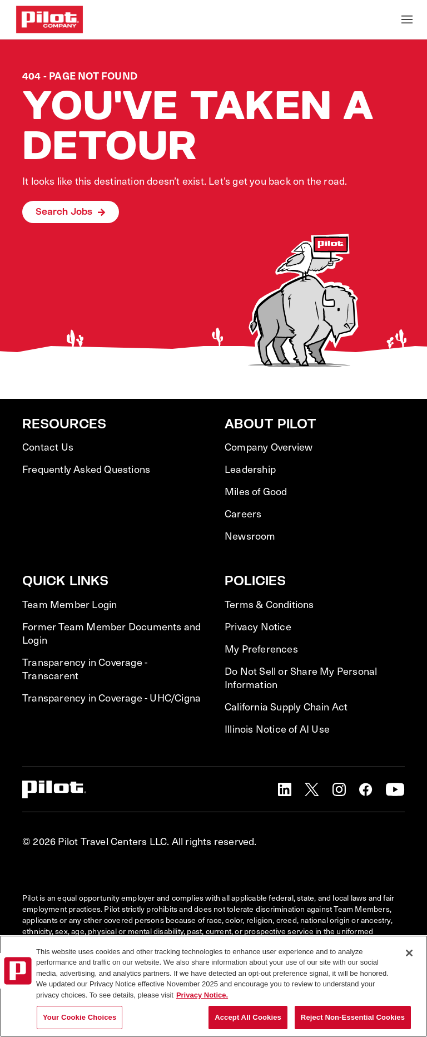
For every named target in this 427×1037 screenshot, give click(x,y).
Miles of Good (256, 491)
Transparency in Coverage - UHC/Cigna (111, 697)
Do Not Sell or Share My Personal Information (301, 677)
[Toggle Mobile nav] (407, 19)
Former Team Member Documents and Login (111, 633)
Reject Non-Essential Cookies (353, 1017)
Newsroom (250, 535)
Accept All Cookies (248, 1017)
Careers (243, 513)
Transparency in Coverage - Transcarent (84, 668)
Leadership (250, 469)
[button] (284, 789)
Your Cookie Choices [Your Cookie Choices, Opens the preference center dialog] (79, 1017)
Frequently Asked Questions (86, 469)
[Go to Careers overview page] (49, 19)
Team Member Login (69, 604)
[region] (213, 986)
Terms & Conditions (269, 604)
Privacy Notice (258, 626)
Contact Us (47, 446)
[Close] (409, 953)
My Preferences (261, 648)
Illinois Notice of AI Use (277, 728)
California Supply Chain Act (286, 706)
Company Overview (268, 446)
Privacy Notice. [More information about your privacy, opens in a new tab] (202, 995)
